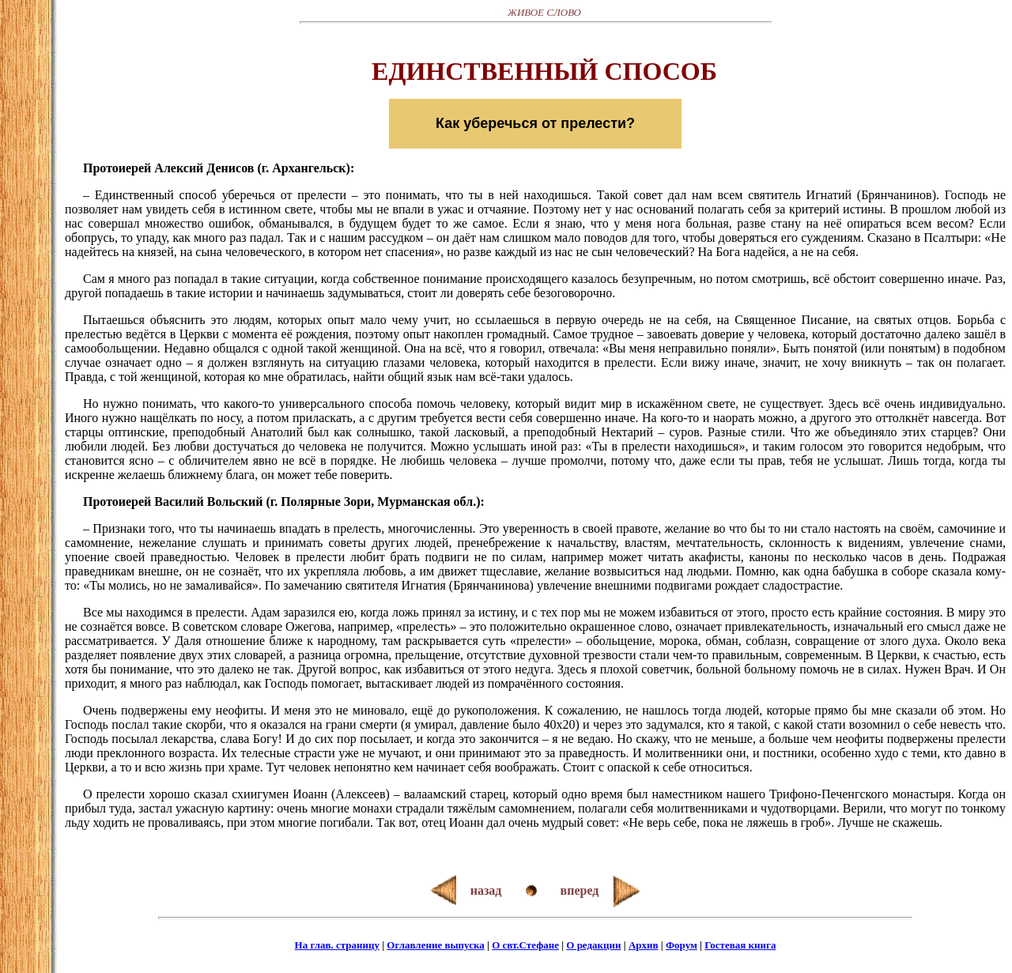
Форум (681, 945)
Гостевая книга (740, 945)
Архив (644, 945)
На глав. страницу (337, 945)
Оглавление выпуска (435, 945)
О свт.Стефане (525, 945)
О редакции (593, 945)
